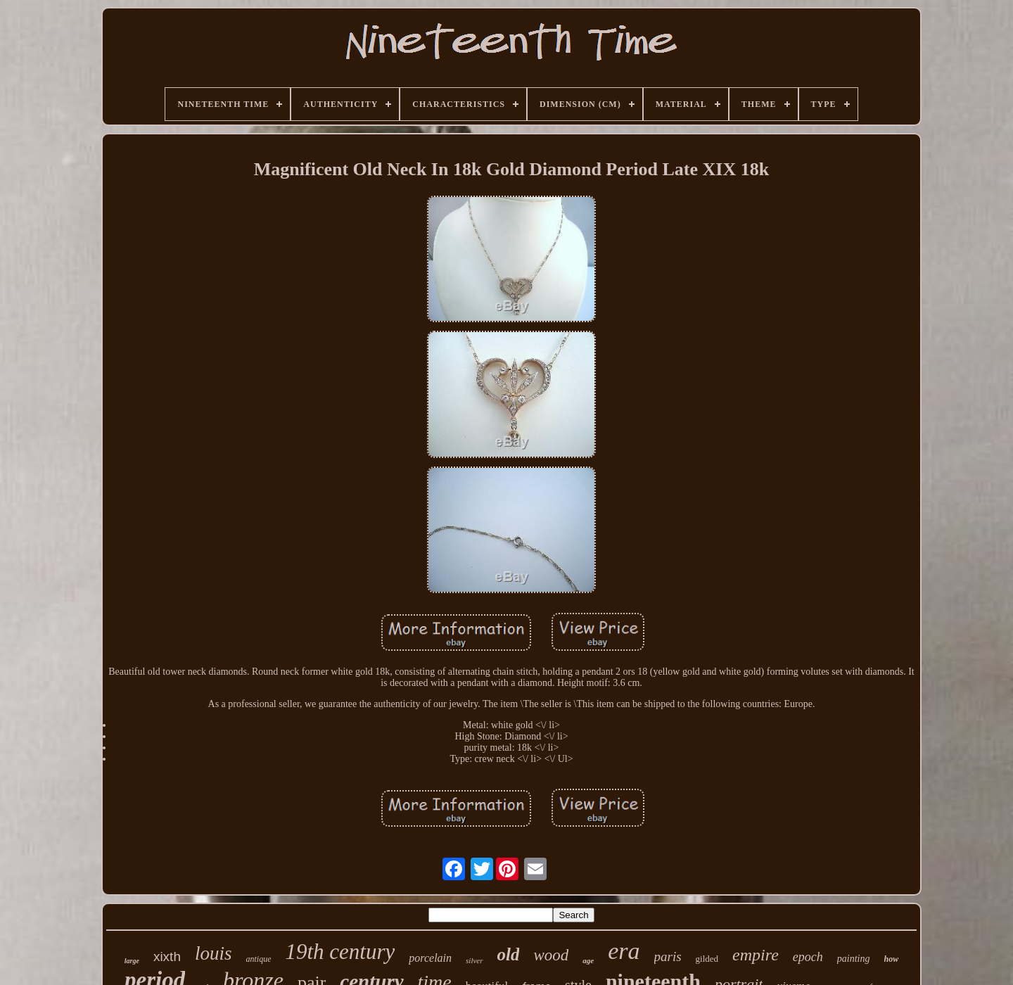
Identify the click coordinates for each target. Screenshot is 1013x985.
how (891, 959)
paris (668, 956)
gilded (707, 958)
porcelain (430, 958)
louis (213, 953)
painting (853, 958)
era (623, 951)
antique (258, 959)
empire (755, 955)
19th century (340, 951)
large (132, 961)
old (508, 954)
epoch (808, 957)
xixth (167, 956)
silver (474, 960)
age (588, 960)
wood (550, 955)
